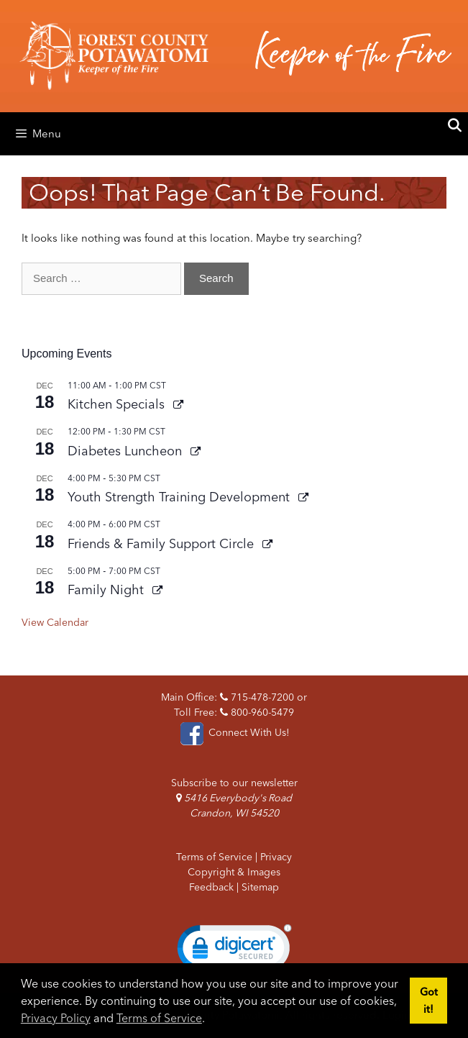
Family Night (107, 589)
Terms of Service (159, 1018)
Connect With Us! (233, 732)
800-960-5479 (257, 712)
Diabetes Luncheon (126, 450)
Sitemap (260, 886)
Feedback (211, 886)
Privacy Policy (56, 1018)
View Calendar (55, 622)
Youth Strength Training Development (180, 496)
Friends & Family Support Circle (162, 543)
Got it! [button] (429, 1000)
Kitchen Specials (118, 404)
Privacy (276, 856)
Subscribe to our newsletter (234, 782)
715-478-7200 (257, 697)
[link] (234, 951)
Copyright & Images (234, 871)
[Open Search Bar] (454, 126)
